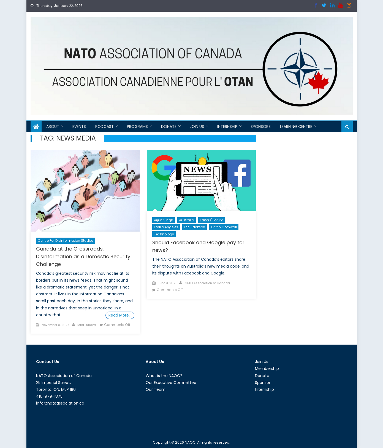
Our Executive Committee (171, 382)
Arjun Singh (163, 220)
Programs (137, 126)
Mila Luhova (86, 325)
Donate (168, 126)
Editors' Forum (211, 220)
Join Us (197, 126)
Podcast (104, 126)
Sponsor (262, 382)
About (52, 126)
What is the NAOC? (164, 375)
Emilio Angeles (166, 227)
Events (79, 126)
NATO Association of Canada (207, 283)
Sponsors (261, 126)
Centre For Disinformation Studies (66, 240)
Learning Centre (296, 126)
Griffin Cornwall (224, 227)
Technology (164, 234)
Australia (186, 220)
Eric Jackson (194, 227)
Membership (267, 368)
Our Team (155, 389)
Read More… (119, 315)
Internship (227, 126)
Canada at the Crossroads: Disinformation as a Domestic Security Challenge (83, 256)
